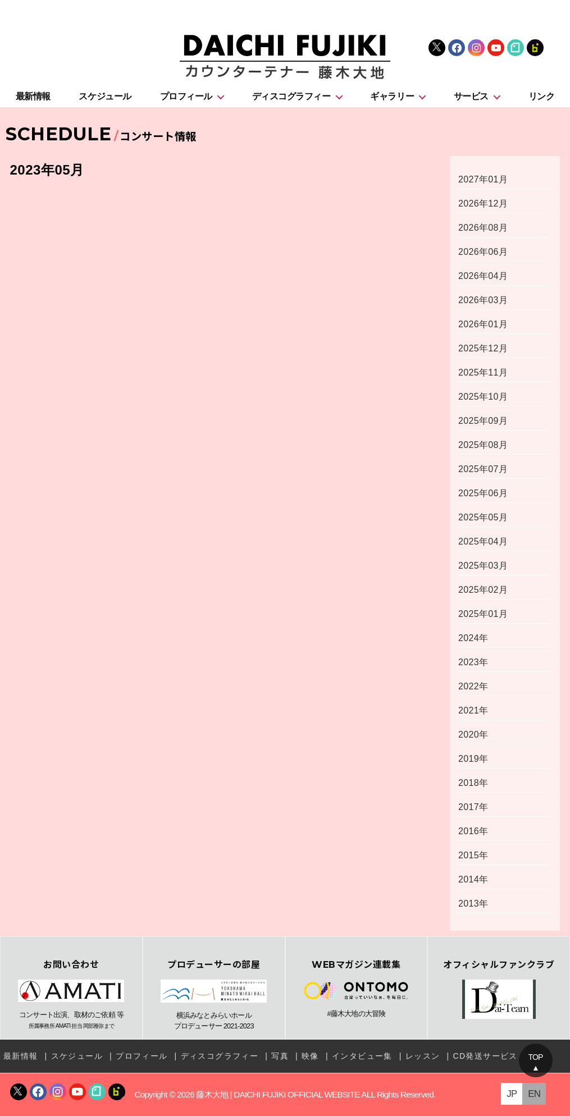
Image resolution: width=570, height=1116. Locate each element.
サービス (471, 96)
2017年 (473, 807)
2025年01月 (483, 614)
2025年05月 (483, 517)
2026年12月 (483, 203)
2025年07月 (483, 469)
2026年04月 (483, 276)
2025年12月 (483, 348)
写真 (280, 1055)
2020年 (473, 734)
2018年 (473, 783)
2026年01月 (483, 324)
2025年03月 (483, 565)
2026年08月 (483, 227)
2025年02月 (483, 589)
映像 (310, 1055)
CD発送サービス (485, 1055)
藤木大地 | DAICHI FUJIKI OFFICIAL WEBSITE (277, 1094)
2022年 (473, 686)
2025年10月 (483, 396)
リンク (541, 96)
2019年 (473, 758)
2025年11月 (483, 372)
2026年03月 (483, 300)
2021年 (473, 710)
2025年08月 (483, 445)
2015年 (473, 855)
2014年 (473, 879)
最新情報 (33, 96)
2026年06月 (483, 252)
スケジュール (105, 96)
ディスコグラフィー (291, 96)
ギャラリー (392, 96)
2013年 (473, 903)
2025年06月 (483, 493)
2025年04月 (483, 541)
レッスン (422, 1055)
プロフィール (186, 96)
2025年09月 (483, 421)
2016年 (473, 831)
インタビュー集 (362, 1055)
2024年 (473, 638)
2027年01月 (483, 179)
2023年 (473, 662)
